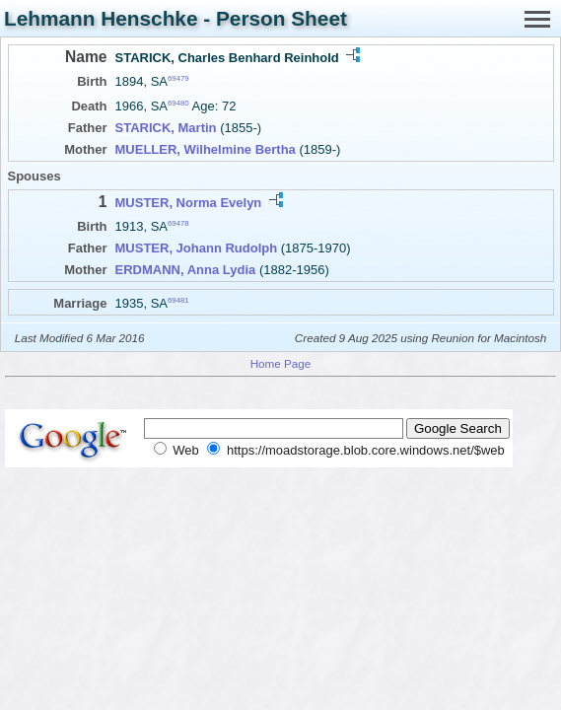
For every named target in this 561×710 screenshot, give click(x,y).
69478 (178, 223)
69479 (178, 78)
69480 (178, 103)
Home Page (281, 363)
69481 (178, 300)
